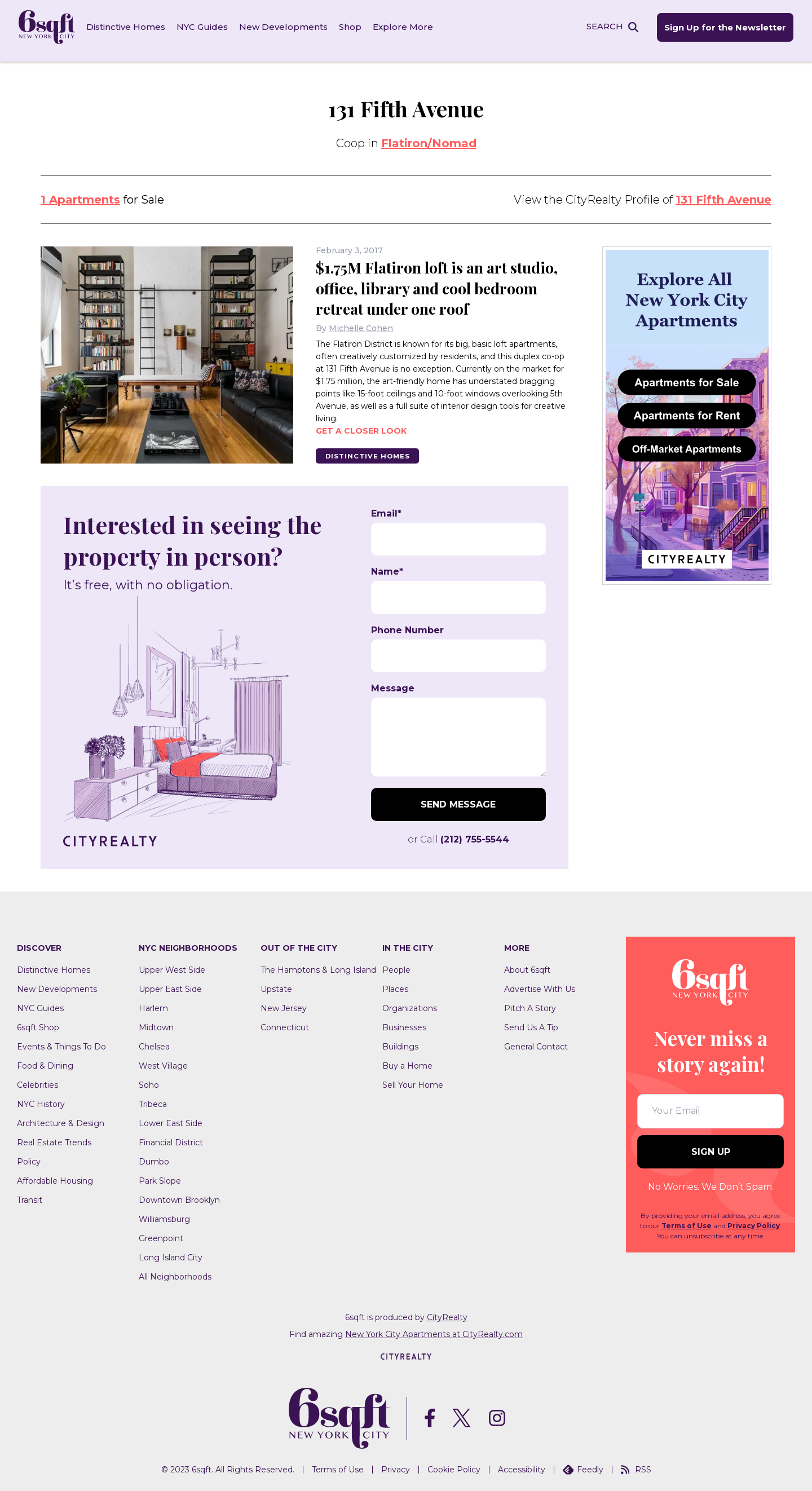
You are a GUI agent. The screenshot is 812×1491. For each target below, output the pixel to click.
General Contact (536, 1041)
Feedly (583, 1464)
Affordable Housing (55, 1176)
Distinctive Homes (129, 28)
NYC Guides (206, 28)
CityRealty (447, 1312)
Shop (354, 28)
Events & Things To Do (61, 1041)
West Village (163, 1061)
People (396, 965)
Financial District (171, 1137)
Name (387, 567)
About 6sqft (527, 965)
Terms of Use (686, 1220)
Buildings (400, 1041)
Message (392, 683)
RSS (636, 1464)
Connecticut (285, 1022)
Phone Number (407, 625)
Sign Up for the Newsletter (721, 28)
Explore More (407, 28)
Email (386, 509)
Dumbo (154, 1157)
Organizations (409, 1003)
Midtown (156, 1022)
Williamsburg (164, 1214)
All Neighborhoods (175, 1272)
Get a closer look (361, 425)
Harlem (153, 1003)
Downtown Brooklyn (179, 1195)
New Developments (287, 28)
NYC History (41, 1099)
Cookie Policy (453, 1464)
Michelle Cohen (361, 322)
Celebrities (37, 1080)
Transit (29, 1195)
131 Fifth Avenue (723, 194)
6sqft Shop (38, 1022)
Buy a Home (407, 1061)
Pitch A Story (530, 1003)
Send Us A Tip (531, 1022)
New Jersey (284, 1003)
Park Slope (160, 1176)
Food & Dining (45, 1061)
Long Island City (170, 1252)
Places (395, 984)
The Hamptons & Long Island (318, 965)
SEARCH (599, 27)
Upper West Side (172, 965)
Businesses (404, 1022)
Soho (149, 1080)
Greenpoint (161, 1233)
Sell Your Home (412, 1080)
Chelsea (154, 1041)
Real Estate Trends (54, 1137)
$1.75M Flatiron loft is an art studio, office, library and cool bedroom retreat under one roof (432, 282)
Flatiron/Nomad (428, 138)
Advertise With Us (539, 984)
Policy (29, 1157)
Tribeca (153, 1099)
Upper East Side (170, 984)
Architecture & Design (60, 1118)
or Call (458, 834)
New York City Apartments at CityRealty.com (434, 1329)
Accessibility (521, 1464)
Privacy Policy (753, 1220)
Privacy (395, 1464)
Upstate (276, 984)
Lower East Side (170, 1118)
